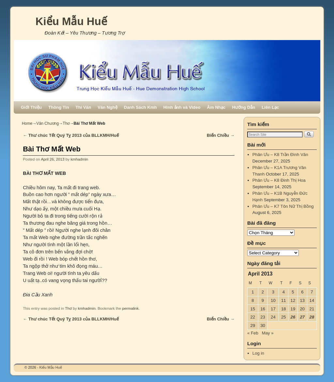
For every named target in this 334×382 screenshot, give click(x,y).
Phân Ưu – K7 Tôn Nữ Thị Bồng (283, 206)
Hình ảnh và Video (182, 107)
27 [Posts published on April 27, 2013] (302, 317)
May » (268, 333)
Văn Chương (47, 123)
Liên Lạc (270, 107)
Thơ (66, 123)
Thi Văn (83, 107)
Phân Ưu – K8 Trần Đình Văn (280, 154)
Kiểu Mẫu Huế (71, 21)
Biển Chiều (221, 135)
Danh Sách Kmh (140, 107)
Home (27, 123)
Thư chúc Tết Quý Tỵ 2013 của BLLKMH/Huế (71, 135)
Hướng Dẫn (243, 107)
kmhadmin (79, 159)
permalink (130, 308)
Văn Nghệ (107, 107)
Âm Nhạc (216, 107)
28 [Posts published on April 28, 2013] (312, 317)
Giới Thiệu (31, 107)
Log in (258, 353)
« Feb (252, 333)
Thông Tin (58, 107)
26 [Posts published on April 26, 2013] (293, 317)
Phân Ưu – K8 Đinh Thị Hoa (279, 180)
